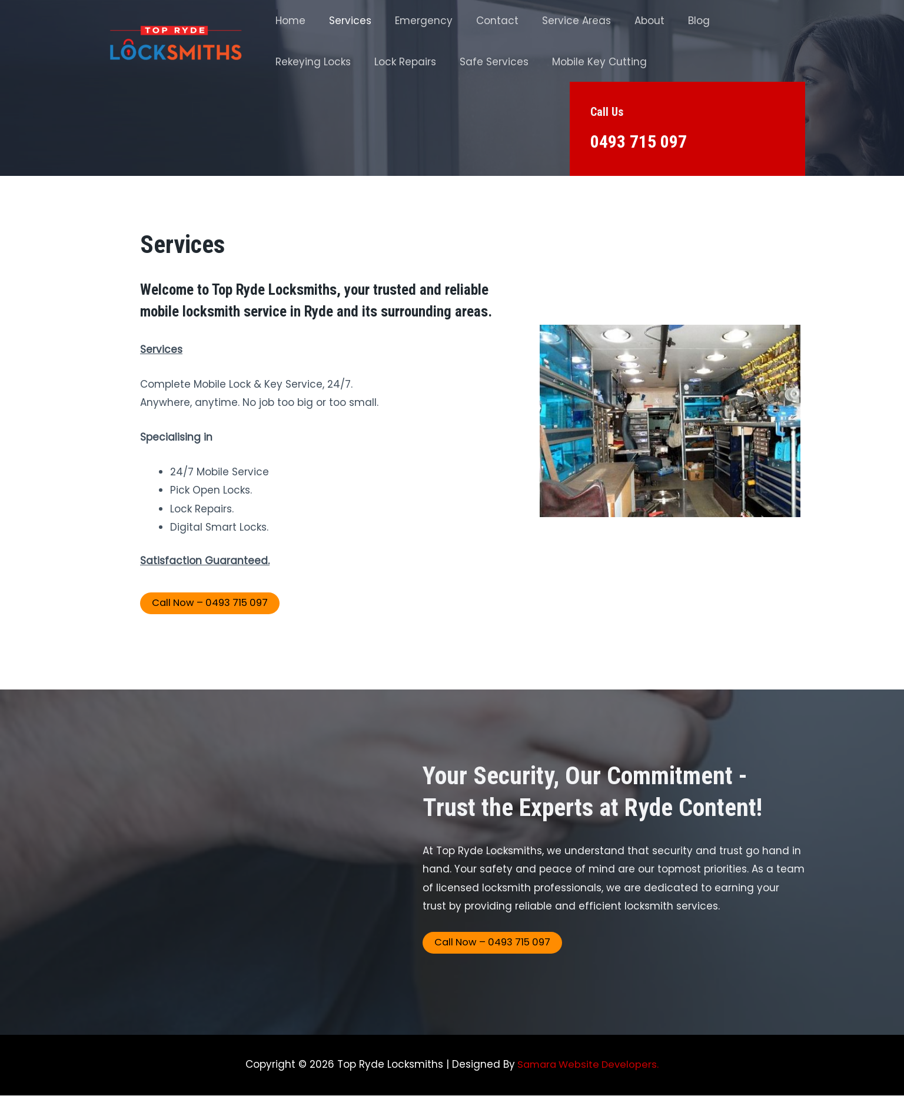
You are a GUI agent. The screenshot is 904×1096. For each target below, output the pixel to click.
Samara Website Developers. (587, 1065)
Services (345, 21)
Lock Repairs (304, 62)
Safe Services (389, 62)
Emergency (415, 21)
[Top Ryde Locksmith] (175, 41)
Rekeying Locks (744, 21)
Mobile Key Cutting (491, 62)
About (630, 21)
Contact (485, 21)
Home (289, 21)
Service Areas (560, 21)
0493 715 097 (641, 141)
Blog (676, 21)
